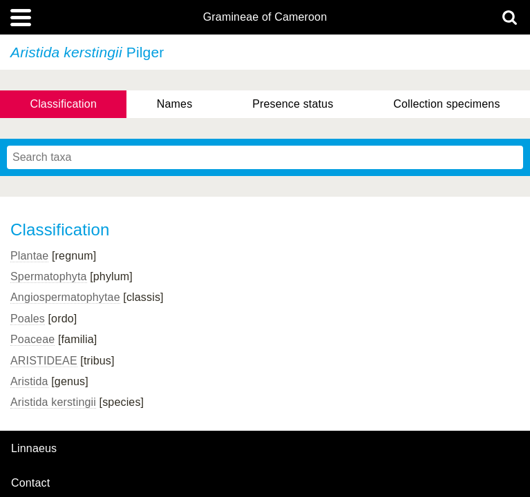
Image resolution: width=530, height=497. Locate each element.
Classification (63, 104)
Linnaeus (34, 448)
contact (30, 483)
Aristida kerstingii (53, 402)
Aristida (29, 381)
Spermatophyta (48, 276)
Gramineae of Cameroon (265, 17)
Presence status (292, 104)
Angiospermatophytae (65, 297)
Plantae (29, 256)
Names (174, 104)
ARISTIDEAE (43, 361)
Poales (27, 318)
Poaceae (32, 339)
